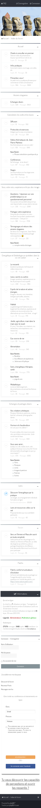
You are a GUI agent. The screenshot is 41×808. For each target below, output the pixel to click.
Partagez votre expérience (20, 211)
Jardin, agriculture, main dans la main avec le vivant (22, 322)
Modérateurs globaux (29, 618)
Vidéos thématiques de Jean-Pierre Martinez (21, 141)
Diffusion (13, 121)
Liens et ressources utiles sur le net (22, 509)
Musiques (16, 465)
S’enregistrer (14, 639)
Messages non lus (7, 689)
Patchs (20, 563)
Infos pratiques (16, 65)
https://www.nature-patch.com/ (21, 581)
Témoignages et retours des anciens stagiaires (21, 227)
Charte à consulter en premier (22, 53)
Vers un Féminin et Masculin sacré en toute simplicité (23, 535)
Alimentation (15, 346)
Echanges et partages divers (20, 403)
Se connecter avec (20, 766)
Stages (13, 170)
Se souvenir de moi (9, 661)
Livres (15, 468)
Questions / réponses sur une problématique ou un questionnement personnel (22, 197)
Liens (20, 485)
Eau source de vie (17, 338)
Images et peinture (20, 470)
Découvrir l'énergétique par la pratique (21, 494)
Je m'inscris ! (20, 757)
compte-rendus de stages (22, 245)
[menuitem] (3, 3)
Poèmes (16, 473)
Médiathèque (15, 384)
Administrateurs (15, 618)
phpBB (12, 803)
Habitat (13, 304)
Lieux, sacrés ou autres (19, 276)
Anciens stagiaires (20, 95)
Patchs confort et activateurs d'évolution (21, 571)
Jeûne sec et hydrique (21, 361)
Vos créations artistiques (19, 410)
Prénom (8, 716)
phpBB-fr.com (14, 805)
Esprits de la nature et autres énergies (21, 290)
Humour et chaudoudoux (20, 425)
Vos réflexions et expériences (23, 359)
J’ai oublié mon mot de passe (11, 675)
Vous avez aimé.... (17, 444)
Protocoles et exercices (19, 129)
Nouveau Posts (6, 685)
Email (8, 707)
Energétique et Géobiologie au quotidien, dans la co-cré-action (20, 256)
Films (15, 462)
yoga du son (17, 379)
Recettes (16, 356)
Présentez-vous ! (17, 78)
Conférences (15, 159)
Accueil (20, 46)
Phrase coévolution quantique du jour (26, 154)
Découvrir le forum (7, 682)
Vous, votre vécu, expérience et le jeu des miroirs (20, 187)
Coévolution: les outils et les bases (20, 114)
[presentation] (22, 744)
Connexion (4, 639)
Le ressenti (14, 264)
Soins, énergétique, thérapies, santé (21, 368)
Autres (16, 475)
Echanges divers (16, 102)
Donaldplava (31, 629)
